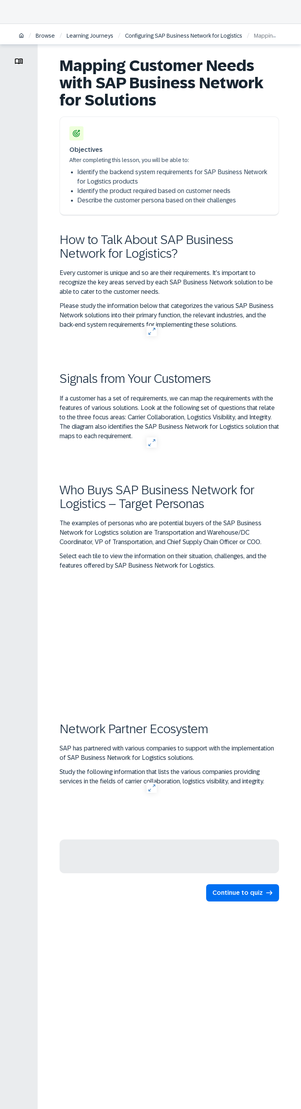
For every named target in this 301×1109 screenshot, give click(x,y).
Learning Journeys (90, 36)
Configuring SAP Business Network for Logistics (183, 36)
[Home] (21, 36)
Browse (45, 36)
